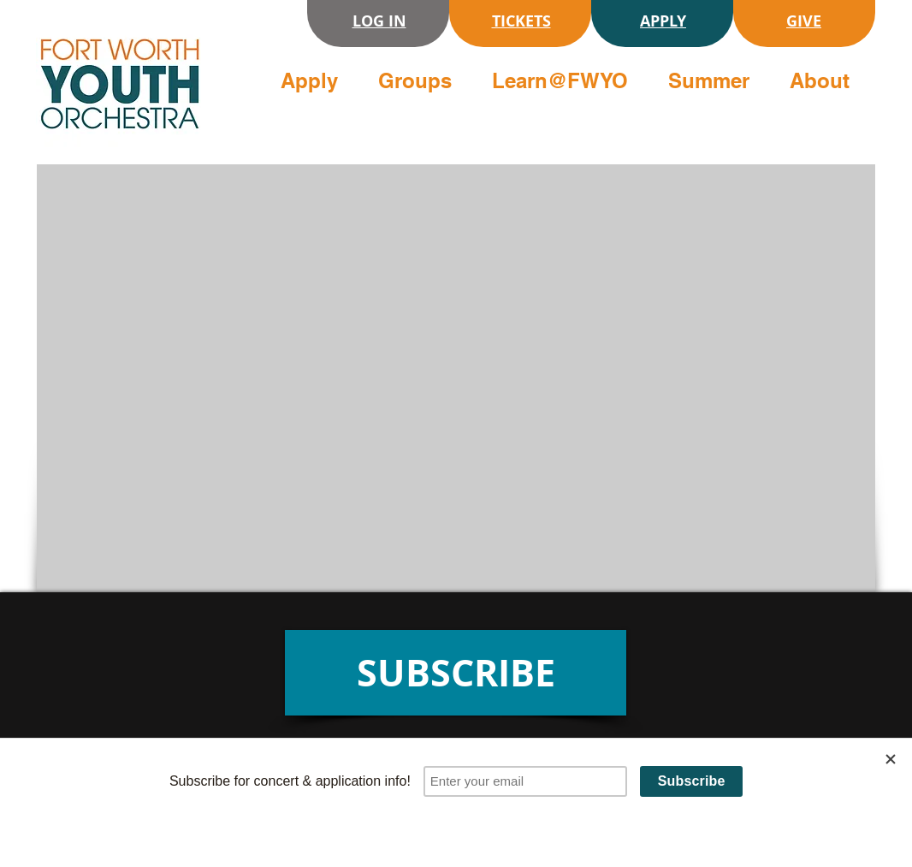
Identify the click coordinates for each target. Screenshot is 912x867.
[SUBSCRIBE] (455, 673)
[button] (316, 80)
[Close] (890, 759)
